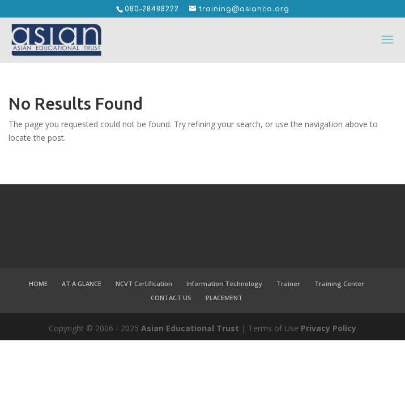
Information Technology (224, 283)
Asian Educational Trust (190, 328)
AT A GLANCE (81, 283)
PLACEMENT (224, 297)
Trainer (288, 283)
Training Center (339, 283)
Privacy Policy (328, 328)
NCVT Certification (144, 283)
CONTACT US (171, 297)
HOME (38, 283)
